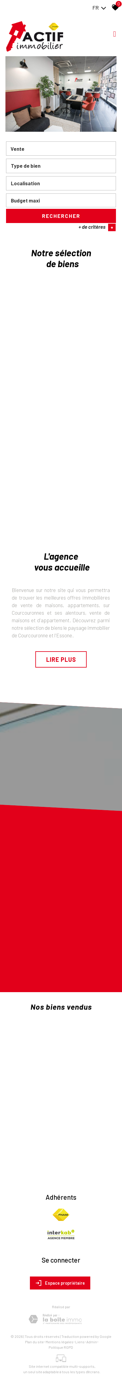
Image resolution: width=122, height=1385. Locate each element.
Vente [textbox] (17, 149)
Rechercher (61, 216)
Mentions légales (59, 1342)
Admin (91, 1342)
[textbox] (61, 166)
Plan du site (34, 1342)
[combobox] (61, 149)
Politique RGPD (61, 1347)
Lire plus (61, 659)
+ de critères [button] (97, 228)
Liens (80, 1342)
